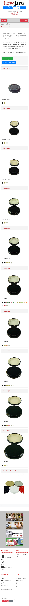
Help (10, 8)
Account (23, 8)
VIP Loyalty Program (21, 554)
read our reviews (14, 14)
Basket (3, 583)
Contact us (4, 585)
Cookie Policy (5, 601)
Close (11, 601)
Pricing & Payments (6, 580)
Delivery (3, 578)
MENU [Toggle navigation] (4, 20)
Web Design (14, 600)
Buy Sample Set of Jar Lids (9, 62)
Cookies (18, 583)
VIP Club (24, 20)
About (5, 8)
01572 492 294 (6, 555)
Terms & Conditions (21, 578)
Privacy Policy (19, 580)
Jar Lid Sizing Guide (7, 59)
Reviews (18, 556)
